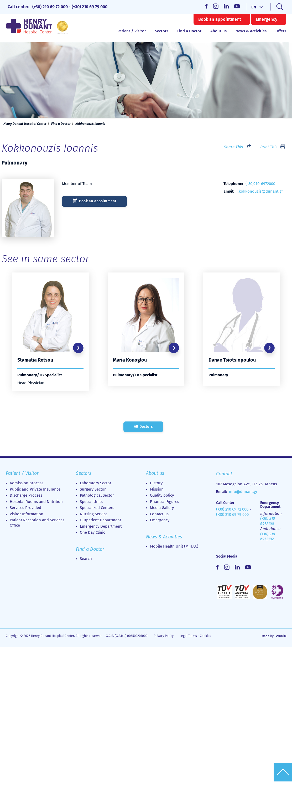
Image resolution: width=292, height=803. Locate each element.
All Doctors (143, 427)
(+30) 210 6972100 (267, 522)
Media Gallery (162, 508)
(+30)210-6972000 (260, 183)
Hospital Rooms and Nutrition (36, 502)
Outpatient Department (100, 520)
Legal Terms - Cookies (195, 637)
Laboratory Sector (95, 483)
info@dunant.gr (243, 492)
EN (253, 7)
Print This (268, 147)
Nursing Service (93, 514)
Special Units (91, 502)
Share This (233, 147)
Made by (268, 637)
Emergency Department (101, 527)
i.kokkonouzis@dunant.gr (260, 191)
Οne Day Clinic (92, 533)
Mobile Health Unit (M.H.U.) (174, 547)
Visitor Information (26, 514)
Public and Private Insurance (35, 490)
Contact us (159, 514)
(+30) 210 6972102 (267, 537)
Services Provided (25, 508)
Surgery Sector (93, 490)
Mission (157, 490)
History (156, 483)
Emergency (266, 19)
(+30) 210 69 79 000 (89, 6)
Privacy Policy (164, 637)
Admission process (26, 483)
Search (86, 559)
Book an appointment (219, 19)
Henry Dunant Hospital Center (24, 124)
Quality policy (162, 496)
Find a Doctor (189, 31)
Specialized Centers (97, 508)
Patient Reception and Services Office (37, 523)
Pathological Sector (97, 496)
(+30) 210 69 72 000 (50, 6)
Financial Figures (164, 502)
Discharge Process (26, 496)
